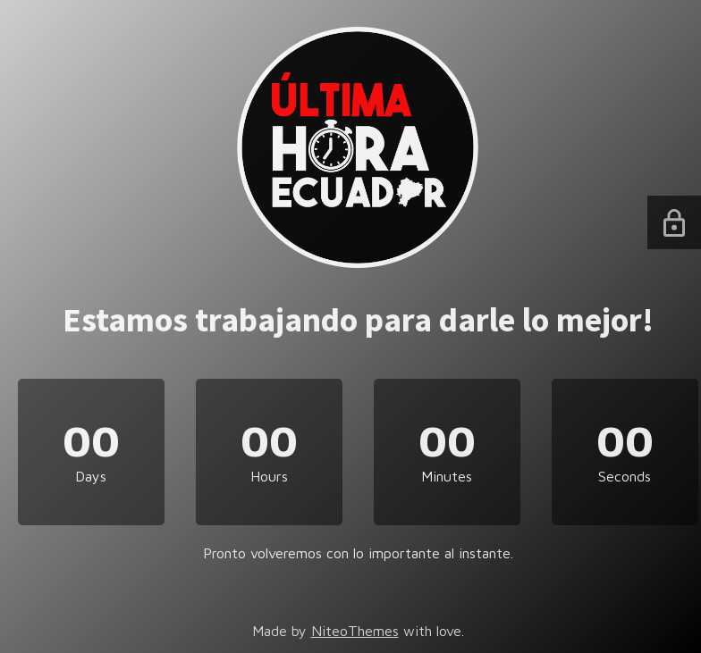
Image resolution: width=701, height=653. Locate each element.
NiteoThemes (355, 631)
